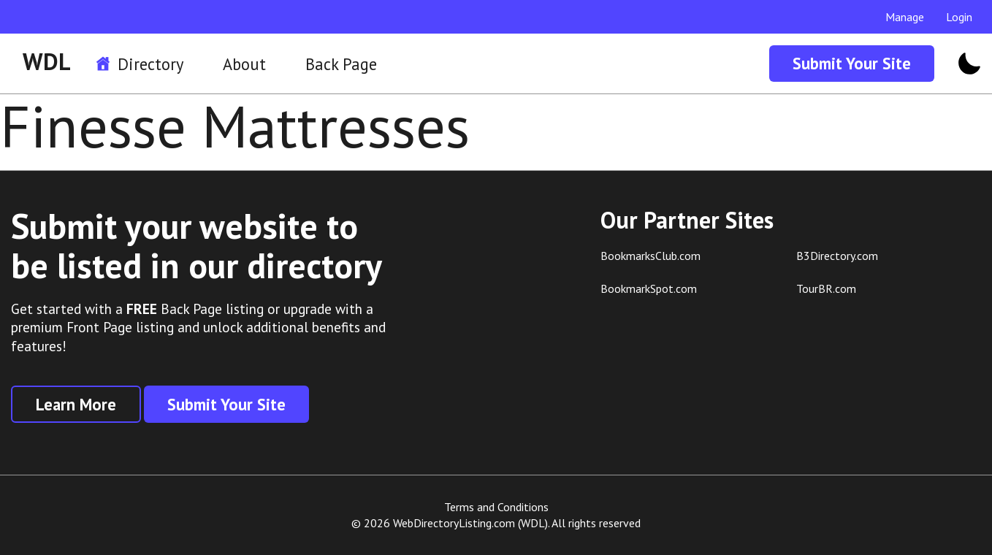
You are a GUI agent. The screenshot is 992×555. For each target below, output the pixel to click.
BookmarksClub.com (650, 255)
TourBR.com (826, 288)
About (244, 63)
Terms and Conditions (496, 507)
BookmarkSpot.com (648, 288)
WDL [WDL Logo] (47, 61)
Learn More (76, 404)
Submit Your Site (852, 63)
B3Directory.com (837, 255)
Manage (904, 16)
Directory (150, 63)
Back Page (341, 63)
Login (959, 16)
